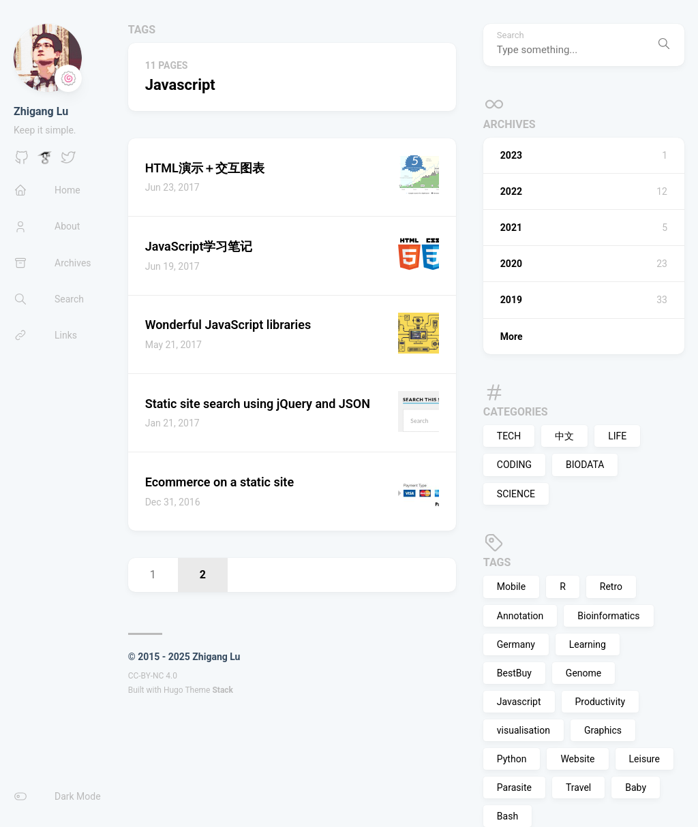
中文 (564, 436)
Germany (516, 644)
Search (510, 35)
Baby (635, 787)
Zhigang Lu (41, 111)
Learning (587, 644)
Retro (611, 586)
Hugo (173, 690)
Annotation (520, 615)
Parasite (514, 787)
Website (577, 758)
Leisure (644, 758)
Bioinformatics (608, 615)
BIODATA (585, 464)
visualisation (523, 730)
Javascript (519, 701)
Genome (583, 673)
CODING (514, 464)
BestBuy (514, 673)
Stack (222, 690)
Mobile (511, 586)
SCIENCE (516, 493)
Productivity (600, 701)
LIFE (617, 436)
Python (512, 758)
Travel (578, 787)
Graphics (603, 730)
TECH (509, 436)
